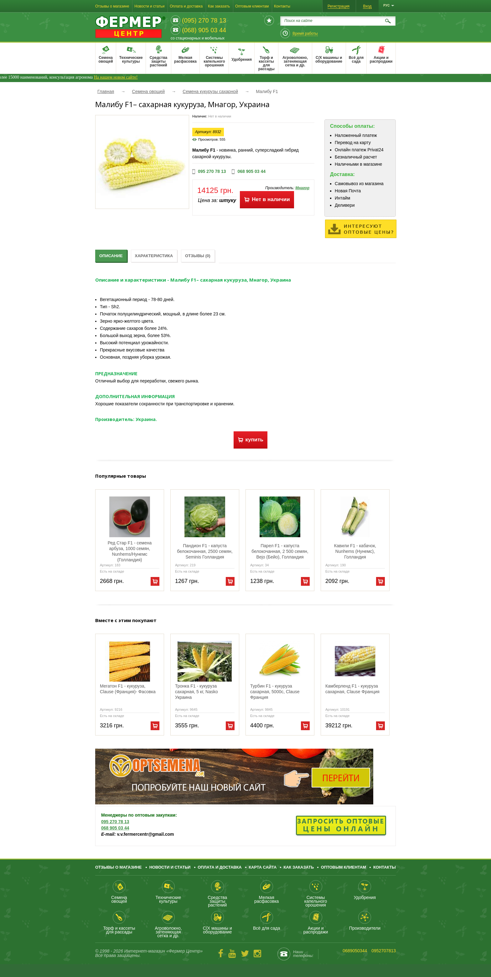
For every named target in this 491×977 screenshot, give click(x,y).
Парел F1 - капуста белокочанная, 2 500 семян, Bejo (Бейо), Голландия (279, 551)
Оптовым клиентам (252, 6)
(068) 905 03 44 (204, 30)
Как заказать (219, 6)
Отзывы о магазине (112, 6)
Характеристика (154, 255)
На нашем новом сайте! (132, 77)
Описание (111, 255)
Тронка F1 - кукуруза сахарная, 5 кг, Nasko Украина (196, 691)
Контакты (282, 6)
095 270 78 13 (212, 171)
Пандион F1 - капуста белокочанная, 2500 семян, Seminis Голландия (204, 551)
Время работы (305, 33)
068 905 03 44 (251, 171)
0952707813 (383, 950)
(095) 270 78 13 (204, 20)
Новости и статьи (149, 6)
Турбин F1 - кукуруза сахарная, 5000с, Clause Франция (275, 691)
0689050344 (355, 950)
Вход (367, 6)
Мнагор (302, 188)
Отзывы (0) (197, 255)
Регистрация (338, 6)
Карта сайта (263, 867)
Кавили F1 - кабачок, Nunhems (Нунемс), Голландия (355, 551)
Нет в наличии (267, 199)
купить (250, 440)
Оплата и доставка (186, 6)
